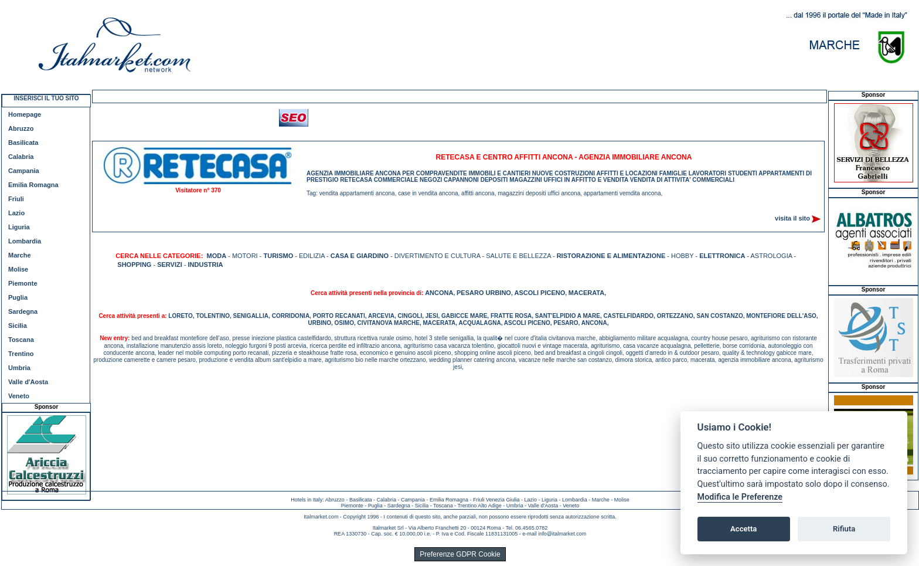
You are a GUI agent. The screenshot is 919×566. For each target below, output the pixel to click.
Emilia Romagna (33, 184)
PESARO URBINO (484, 292)
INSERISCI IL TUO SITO (46, 98)
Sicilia (17, 325)
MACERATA (586, 292)
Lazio (16, 212)
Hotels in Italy (306, 500)
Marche (19, 255)
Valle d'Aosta (28, 381)
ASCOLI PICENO (539, 292)
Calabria (20, 156)
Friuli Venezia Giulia (496, 500)
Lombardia (24, 241)
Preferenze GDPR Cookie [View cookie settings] (460, 554)
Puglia (18, 297)
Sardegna (23, 311)
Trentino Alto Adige (479, 506)
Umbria (19, 367)
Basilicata (23, 142)
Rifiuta (844, 528)
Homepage (24, 114)
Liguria (19, 227)
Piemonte (23, 283)
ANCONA (439, 292)
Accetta (743, 528)
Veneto (18, 395)
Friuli (16, 198)
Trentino (20, 353)
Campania (23, 170)
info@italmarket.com (562, 534)
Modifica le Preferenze (740, 497)
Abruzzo (20, 128)
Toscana (21, 339)
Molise (18, 269)
